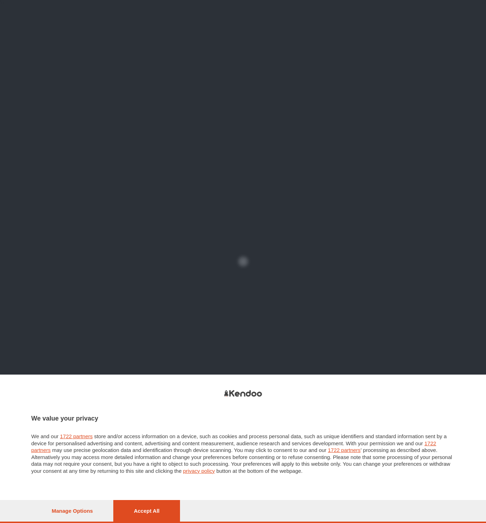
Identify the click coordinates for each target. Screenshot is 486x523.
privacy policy (199, 471)
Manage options (72, 511)
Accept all (147, 511)
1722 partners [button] (76, 436)
